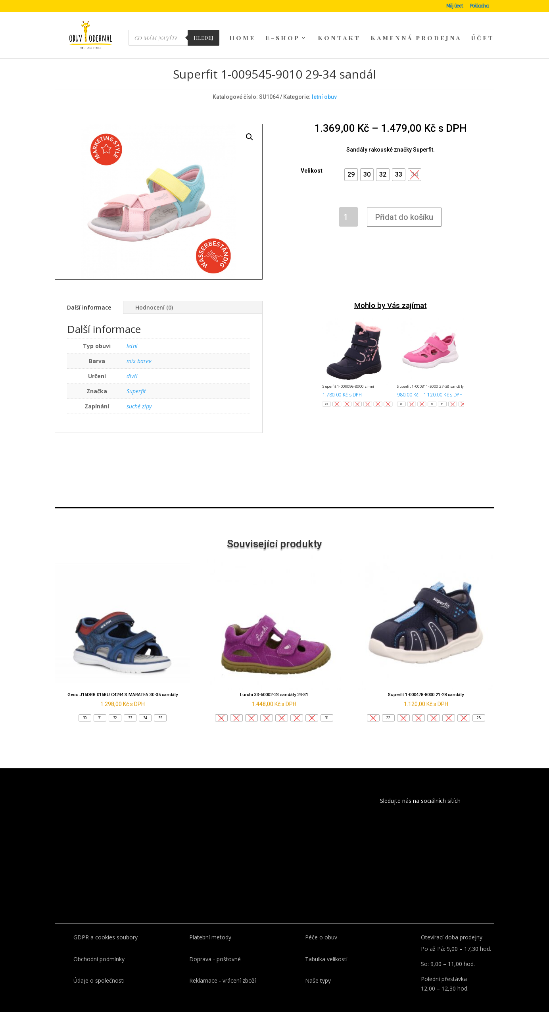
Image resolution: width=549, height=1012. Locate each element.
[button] (351, 161)
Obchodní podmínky (99, 945)
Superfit (136, 377)
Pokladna (479, 6)
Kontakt (339, 38)
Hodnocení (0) (154, 293)
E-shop (282, 38)
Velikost (311, 157)
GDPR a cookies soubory (105, 923)
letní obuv (324, 83)
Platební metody (210, 923)
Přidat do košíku (404, 203)
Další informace (89, 293)
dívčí (132, 362)
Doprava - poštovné (215, 945)
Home (242, 38)
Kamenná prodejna (415, 38)
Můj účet (454, 6)
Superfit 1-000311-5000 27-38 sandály (430, 372)
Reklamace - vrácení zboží (222, 966)
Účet (482, 38)
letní (132, 332)
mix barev (139, 347)
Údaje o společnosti (99, 966)
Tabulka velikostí (326, 945)
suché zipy (139, 392)
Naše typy (318, 966)
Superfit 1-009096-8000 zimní (348, 372)
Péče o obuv (321, 923)
